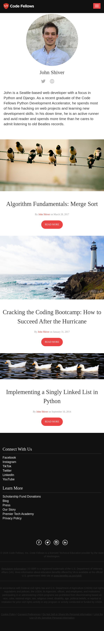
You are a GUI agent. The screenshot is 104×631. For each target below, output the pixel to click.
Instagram (9, 462)
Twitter (7, 470)
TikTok (7, 466)
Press (6, 505)
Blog (6, 501)
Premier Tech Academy (18, 514)
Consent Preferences (29, 614)
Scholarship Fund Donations (22, 496)
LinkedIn (8, 475)
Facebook (9, 457)
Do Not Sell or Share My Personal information (67, 614)
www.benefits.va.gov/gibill (68, 575)
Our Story (9, 509)
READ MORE (52, 224)
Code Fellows (18, 6)
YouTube (9, 479)
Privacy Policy (12, 518)
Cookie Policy (8, 614)
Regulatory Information (13, 568)
